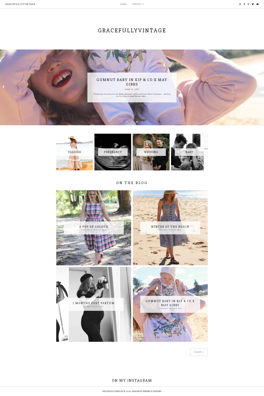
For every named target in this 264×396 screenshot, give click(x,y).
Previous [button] (3, 87)
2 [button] (127, 122)
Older (197, 352)
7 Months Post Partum (94, 303)
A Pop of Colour (93, 226)
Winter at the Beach (170, 226)
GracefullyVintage (20, 4)
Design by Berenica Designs (146, 391)
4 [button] (137, 122)
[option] (132, 87)
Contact (137, 4)
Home (123, 4)
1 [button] (122, 122)
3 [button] (132, 122)
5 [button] (142, 122)
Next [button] (260, 87)
